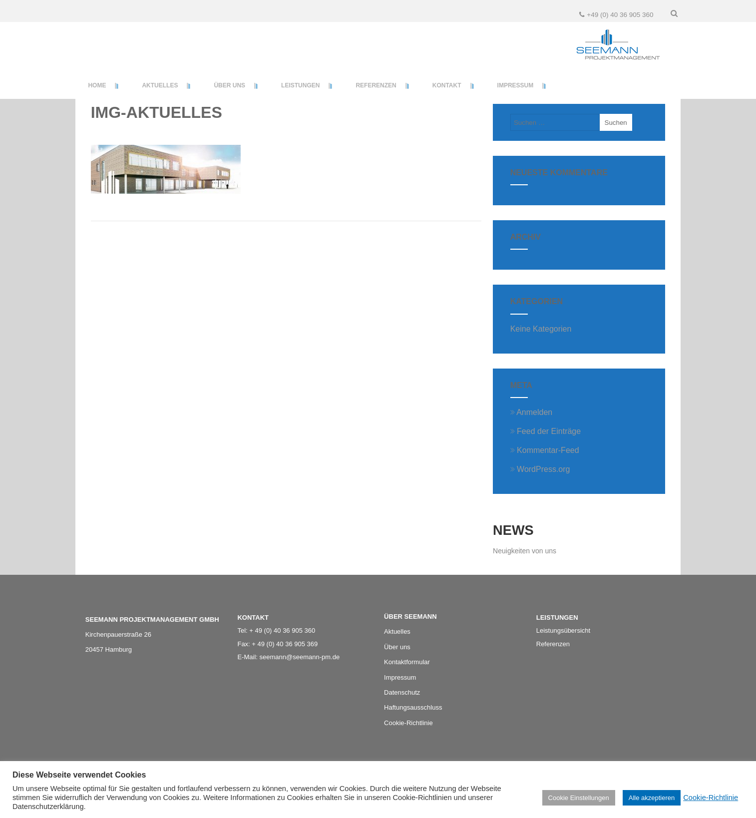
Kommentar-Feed (544, 450)
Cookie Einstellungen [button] (578, 798)
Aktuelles (397, 631)
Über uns (397, 647)
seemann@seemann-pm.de (300, 657)
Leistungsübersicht (563, 630)
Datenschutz (402, 692)
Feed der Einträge (545, 431)
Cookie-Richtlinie (710, 798)
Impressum (400, 677)
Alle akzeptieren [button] (652, 798)
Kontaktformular (407, 662)
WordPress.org (540, 469)
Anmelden (531, 412)
